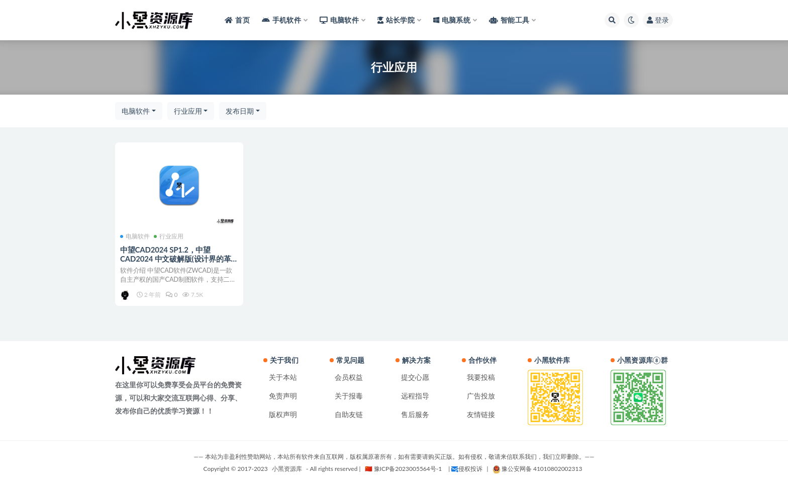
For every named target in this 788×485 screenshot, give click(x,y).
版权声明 (283, 414)
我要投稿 (481, 377)
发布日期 (240, 111)
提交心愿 (415, 377)
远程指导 (415, 395)
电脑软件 (136, 111)
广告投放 (481, 395)
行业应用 (188, 111)
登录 (658, 20)
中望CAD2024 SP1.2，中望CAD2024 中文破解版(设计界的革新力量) (175, 258)
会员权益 (349, 377)
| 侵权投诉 (465, 468)
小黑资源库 (287, 468)
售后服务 (415, 414)
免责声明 (283, 395)
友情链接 (481, 414)
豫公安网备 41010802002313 (537, 468)
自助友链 (349, 414)
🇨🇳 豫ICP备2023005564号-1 (403, 468)
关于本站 (283, 377)
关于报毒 (349, 395)
